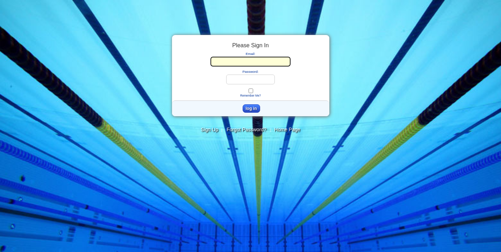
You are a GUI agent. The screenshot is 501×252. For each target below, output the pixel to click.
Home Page (287, 129)
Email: (250, 54)
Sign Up (209, 129)
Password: (250, 72)
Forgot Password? (248, 129)
